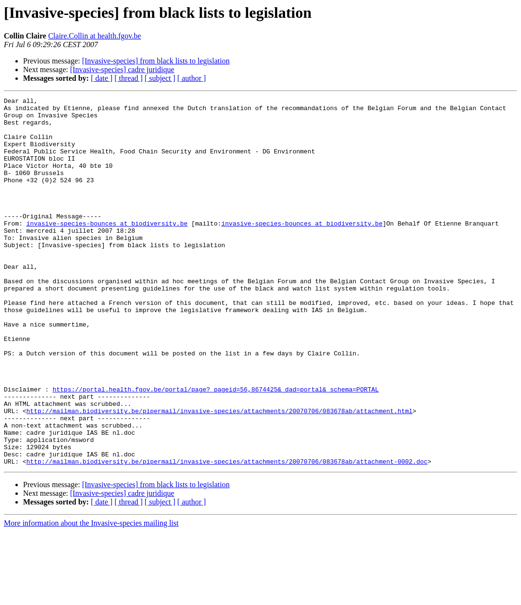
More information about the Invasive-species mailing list (91, 596)
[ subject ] (160, 78)
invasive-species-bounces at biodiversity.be (106, 249)
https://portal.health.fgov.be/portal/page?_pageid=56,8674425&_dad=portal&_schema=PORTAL (215, 448)
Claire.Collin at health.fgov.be (94, 36)
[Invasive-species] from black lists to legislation (156, 61)
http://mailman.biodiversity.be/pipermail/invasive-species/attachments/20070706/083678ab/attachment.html (219, 474)
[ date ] (101, 78)
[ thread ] (128, 78)
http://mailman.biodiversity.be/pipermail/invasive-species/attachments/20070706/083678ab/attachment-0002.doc (227, 534)
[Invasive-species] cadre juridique (122, 69)
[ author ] (191, 78)
